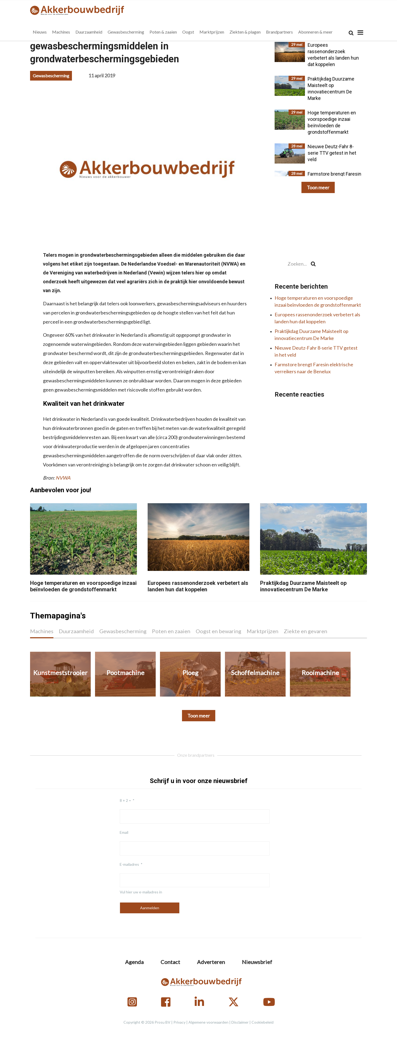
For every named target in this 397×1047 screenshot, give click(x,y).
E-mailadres (129, 864)
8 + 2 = (125, 800)
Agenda (134, 962)
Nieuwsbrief (257, 962)
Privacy (179, 1022)
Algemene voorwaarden (208, 1022)
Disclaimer (240, 1022)
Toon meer (318, 187)
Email (124, 832)
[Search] (351, 33)
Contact (170, 962)
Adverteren (211, 962)
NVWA (63, 478)
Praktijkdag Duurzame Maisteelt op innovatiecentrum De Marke (303, 586)
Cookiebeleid (263, 1022)
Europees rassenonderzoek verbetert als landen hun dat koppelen (198, 586)
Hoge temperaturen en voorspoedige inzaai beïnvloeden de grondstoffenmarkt (83, 586)
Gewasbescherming (51, 75)
